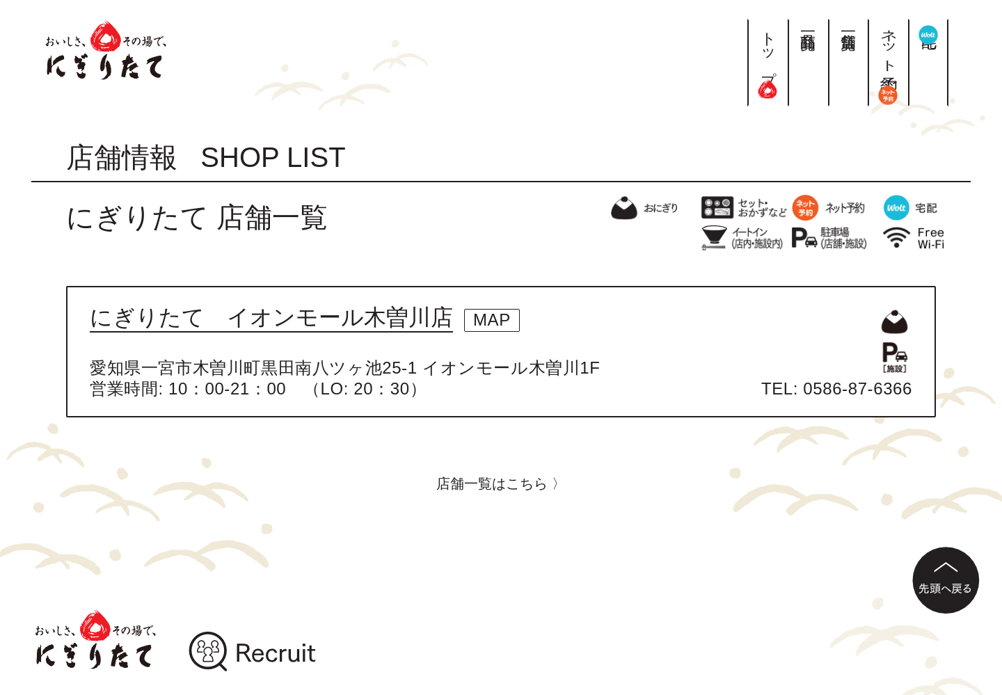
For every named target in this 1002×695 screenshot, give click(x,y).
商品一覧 (808, 24)
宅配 (928, 31)
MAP (492, 319)
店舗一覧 (848, 24)
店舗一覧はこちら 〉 (501, 483)
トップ (768, 58)
